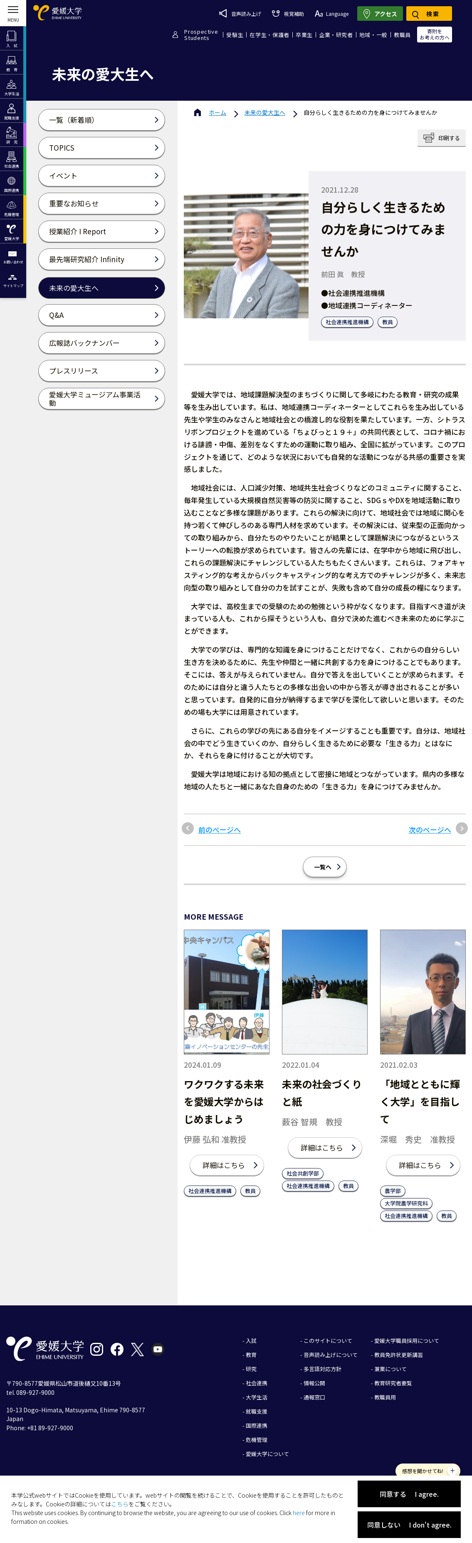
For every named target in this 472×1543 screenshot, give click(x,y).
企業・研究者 (336, 34)
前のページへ (219, 830)
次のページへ (430, 830)
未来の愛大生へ (265, 112)
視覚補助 (288, 13)
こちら (120, 1504)
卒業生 (304, 34)
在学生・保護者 (269, 34)
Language (331, 13)
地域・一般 (373, 34)
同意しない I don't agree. (409, 1525)
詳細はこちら (224, 1165)
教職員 (402, 34)
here (299, 1512)
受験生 (234, 34)
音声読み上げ (240, 13)
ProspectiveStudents (201, 34)
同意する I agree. (409, 1494)
